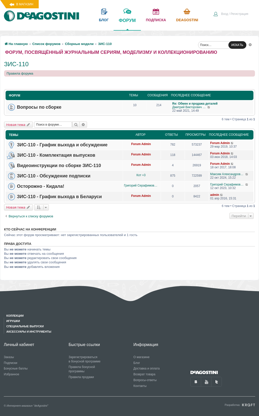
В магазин (24, 4)
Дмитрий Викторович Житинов (189, 107)
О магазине (142, 357)
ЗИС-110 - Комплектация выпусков (56, 155)
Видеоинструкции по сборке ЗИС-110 (59, 165)
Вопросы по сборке (39, 107)
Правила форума (20, 73)
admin (214, 195)
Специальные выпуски (25, 326)
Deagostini (187, 20)
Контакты (140, 386)
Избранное (11, 374)
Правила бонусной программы (82, 369)
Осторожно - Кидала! (40, 186)
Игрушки (13, 320)
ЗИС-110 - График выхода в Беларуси (59, 196)
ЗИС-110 (16, 64)
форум (127, 24)
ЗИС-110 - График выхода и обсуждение (62, 144)
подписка (156, 20)
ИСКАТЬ (237, 45)
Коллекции (15, 315)
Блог (137, 363)
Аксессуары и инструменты (28, 331)
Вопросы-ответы (145, 380)
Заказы (9, 357)
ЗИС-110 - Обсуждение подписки (54, 175)
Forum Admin (141, 144)
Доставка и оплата (147, 368)
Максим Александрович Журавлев (227, 174)
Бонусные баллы (16, 368)
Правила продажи (81, 377)
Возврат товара (145, 374)
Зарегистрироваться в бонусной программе (84, 359)
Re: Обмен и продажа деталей (195, 103)
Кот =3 (141, 175)
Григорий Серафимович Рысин (141, 185)
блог (104, 20)
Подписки (10, 363)
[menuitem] (230, 14)
